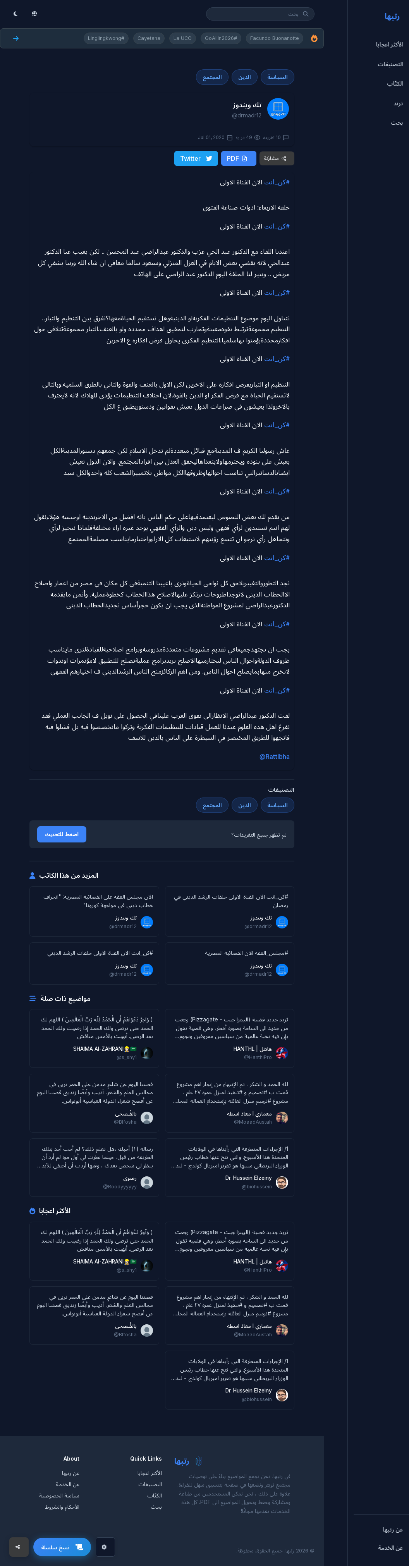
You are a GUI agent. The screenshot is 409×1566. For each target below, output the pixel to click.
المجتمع (212, 77)
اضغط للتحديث (62, 833)
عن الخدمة (67, 1483)
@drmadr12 (246, 115)
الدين (244, 77)
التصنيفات (150, 1483)
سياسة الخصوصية (59, 1494)
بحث (156, 1505)
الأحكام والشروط (62, 1505)
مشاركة (275, 158)
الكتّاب (154, 1494)
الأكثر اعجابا (149, 1472)
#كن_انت (277, 181)
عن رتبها (70, 1472)
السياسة (277, 77)
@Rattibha (274, 756)
